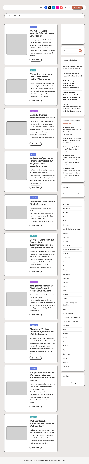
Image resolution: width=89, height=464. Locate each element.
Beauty (65, 213)
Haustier (66, 282)
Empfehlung (67, 245)
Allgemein (34, 417)
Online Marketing (68, 313)
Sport (65, 342)
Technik (65, 346)
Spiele (65, 338)
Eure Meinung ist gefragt (71, 249)
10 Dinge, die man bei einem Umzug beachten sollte (72, 140)
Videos (65, 362)
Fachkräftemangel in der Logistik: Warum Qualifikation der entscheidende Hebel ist (71, 84)
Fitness (65, 270)
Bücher (65, 221)
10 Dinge (66, 204)
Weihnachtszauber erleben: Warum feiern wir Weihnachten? (42, 423)
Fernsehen (66, 258)
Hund (64, 290)
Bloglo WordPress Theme (57, 460)
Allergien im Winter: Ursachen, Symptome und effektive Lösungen (42, 331)
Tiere (64, 350)
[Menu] (41, 7)
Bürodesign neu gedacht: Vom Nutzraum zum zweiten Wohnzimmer (41, 77)
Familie (33, 154)
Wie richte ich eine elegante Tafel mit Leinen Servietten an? (42, 33)
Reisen (65, 329)
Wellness (66, 366)
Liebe (65, 309)
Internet (65, 294)
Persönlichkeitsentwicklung (72, 317)
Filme (65, 262)
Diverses (66, 237)
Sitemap (73, 383)
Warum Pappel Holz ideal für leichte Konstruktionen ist (72, 67)
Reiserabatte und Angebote (72, 194)
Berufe (33, 70)
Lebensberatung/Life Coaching (70, 304)
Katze (65, 299)
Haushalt (33, 27)
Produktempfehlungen (70, 321)
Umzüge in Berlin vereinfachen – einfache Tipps (71, 149)
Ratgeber (33, 236)
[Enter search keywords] (72, 51)
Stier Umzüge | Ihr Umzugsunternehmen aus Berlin (71, 157)
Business (66, 225)
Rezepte (65, 333)
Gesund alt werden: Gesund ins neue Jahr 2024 (42, 116)
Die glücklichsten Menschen (72, 229)
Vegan (65, 358)
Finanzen (66, 266)
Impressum (66, 383)
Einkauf (65, 241)
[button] (77, 7)
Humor (65, 286)
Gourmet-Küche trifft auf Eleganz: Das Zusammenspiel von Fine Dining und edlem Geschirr (42, 243)
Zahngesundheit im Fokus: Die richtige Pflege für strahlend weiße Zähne (42, 288)
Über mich (66, 354)
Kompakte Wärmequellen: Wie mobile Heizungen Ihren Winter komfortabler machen (42, 376)
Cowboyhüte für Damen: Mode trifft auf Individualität (72, 75)
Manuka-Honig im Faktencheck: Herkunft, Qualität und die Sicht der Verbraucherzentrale (71, 96)
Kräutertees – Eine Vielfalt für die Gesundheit (42, 202)
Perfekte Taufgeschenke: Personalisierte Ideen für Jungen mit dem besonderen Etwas (41, 162)
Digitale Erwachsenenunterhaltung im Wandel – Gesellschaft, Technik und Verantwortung (72, 107)
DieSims (65, 233)
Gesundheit (34, 111)
